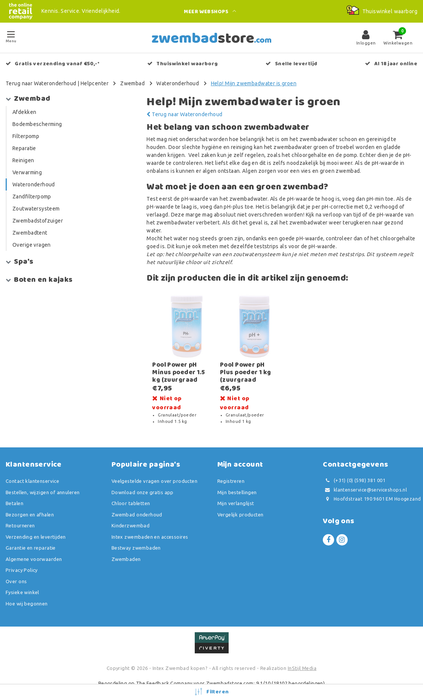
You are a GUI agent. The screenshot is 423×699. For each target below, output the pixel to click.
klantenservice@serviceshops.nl (365, 477)
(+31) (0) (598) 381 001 (354, 468)
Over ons (16, 568)
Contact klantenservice (32, 468)
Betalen (14, 490)
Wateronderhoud (177, 83)
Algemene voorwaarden (34, 546)
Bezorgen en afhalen (30, 502)
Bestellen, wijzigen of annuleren (42, 479)
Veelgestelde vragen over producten (154, 468)
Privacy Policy (22, 557)
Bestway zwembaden (136, 535)
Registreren (231, 468)
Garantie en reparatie (31, 535)
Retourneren (20, 513)
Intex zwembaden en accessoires (149, 524)
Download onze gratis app (142, 479)
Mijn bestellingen (237, 479)
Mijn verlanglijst (235, 490)
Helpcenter (94, 83)
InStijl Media (302, 655)
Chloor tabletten (130, 490)
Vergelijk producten (240, 502)
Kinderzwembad (130, 513)
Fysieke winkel (22, 579)
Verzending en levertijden (36, 524)
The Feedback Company (164, 670)
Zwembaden (126, 546)
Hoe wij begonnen (27, 591)
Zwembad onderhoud (136, 502)
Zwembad (132, 83)
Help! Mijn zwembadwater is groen (253, 83)
